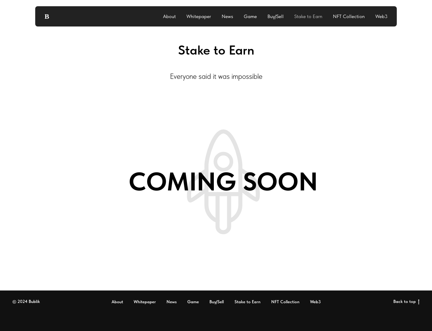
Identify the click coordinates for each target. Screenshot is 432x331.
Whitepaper (198, 16)
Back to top (406, 302)
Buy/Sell (275, 16)
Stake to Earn (308, 16)
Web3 (381, 16)
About (169, 16)
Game (250, 16)
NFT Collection (349, 16)
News (227, 16)
